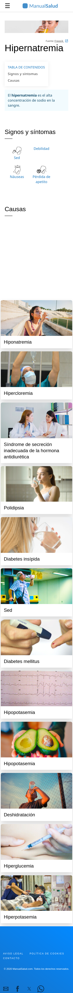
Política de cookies (47, 953)
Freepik (59, 41)
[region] (36, 257)
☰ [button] (7, 5)
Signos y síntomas (23, 74)
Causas (13, 80)
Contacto (11, 958)
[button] (6, 988)
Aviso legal (13, 953)
